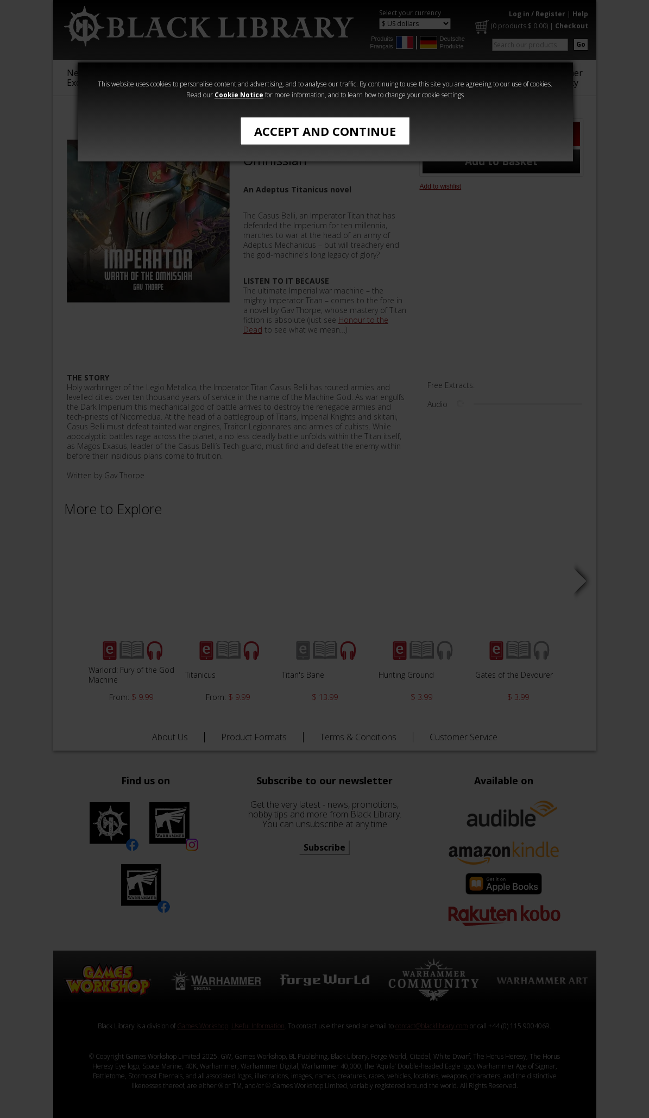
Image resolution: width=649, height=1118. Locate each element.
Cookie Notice (239, 94)
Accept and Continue (325, 131)
